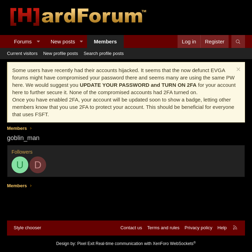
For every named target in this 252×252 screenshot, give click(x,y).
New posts (63, 41)
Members (105, 41)
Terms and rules (163, 227)
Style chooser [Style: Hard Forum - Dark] (27, 227)
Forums (23, 41)
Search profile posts (104, 53)
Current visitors (22, 53)
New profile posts (60, 53)
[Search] (238, 41)
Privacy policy (198, 227)
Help (222, 227)
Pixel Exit (85, 243)
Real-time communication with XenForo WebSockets (146, 243)
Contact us (131, 227)
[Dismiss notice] (237, 70)
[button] (38, 41)
